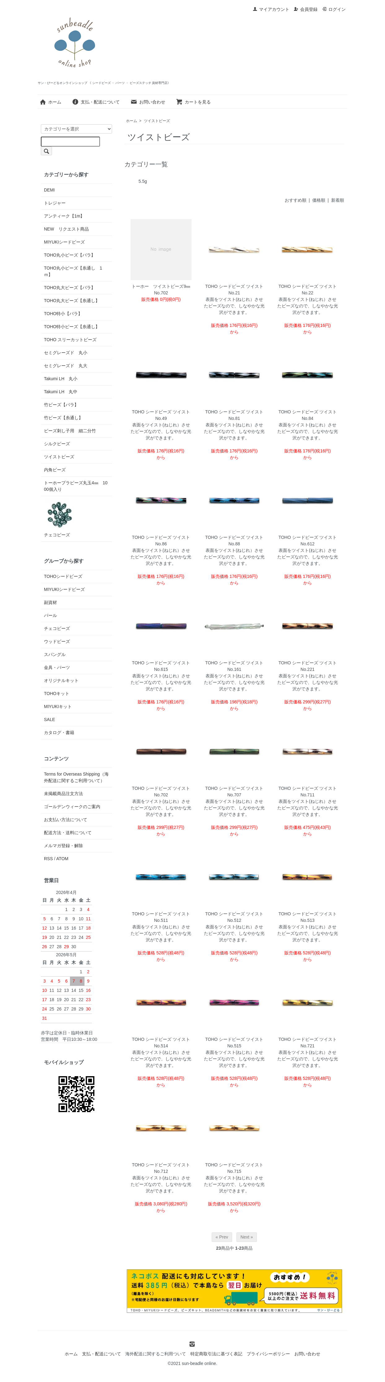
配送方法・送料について (68, 832)
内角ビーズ (55, 469)
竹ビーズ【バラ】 (61, 404)
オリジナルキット (61, 680)
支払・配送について (96, 101)
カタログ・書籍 (59, 732)
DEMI (49, 189)
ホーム (50, 101)
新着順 (337, 200)
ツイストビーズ (157, 121)
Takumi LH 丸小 (60, 378)
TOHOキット (56, 693)
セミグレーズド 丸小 (65, 352)
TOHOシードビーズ (63, 576)
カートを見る (193, 101)
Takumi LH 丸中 (60, 391)
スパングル (55, 654)
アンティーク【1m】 (64, 215)
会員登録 (306, 9)
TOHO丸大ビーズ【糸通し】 (72, 300)
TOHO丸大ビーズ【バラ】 (69, 287)
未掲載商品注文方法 (63, 793)
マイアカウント (271, 9)
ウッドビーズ (57, 641)
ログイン (334, 9)
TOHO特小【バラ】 (63, 313)
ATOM (62, 858)
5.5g (143, 181)
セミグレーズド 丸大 (65, 365)
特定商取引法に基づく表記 (216, 1353)
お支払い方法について (65, 819)
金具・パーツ (57, 667)
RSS (48, 858)
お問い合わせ (147, 101)
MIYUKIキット (58, 706)
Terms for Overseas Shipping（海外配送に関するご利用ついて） (76, 777)
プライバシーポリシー (268, 1353)
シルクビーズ (57, 443)
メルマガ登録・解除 (63, 845)
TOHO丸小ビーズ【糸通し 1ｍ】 (73, 271)
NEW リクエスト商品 (66, 229)
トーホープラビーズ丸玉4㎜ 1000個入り (75, 486)
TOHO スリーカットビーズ (70, 339)
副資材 (50, 602)
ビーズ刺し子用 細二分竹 (70, 430)
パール (50, 615)
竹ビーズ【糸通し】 (63, 417)
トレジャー (55, 202)
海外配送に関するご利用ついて (155, 1353)
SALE (49, 719)
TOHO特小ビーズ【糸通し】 (72, 326)
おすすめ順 (295, 200)
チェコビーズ (59, 518)
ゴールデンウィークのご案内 (72, 806)
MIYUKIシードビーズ (64, 242)
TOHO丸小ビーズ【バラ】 (69, 255)
